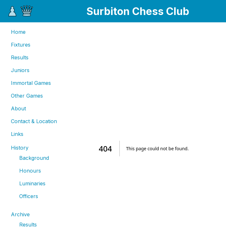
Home (18, 32)
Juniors (20, 70)
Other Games (27, 96)
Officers (28, 196)
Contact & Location (34, 121)
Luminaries (32, 183)
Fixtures (20, 44)
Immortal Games (31, 83)
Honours (30, 170)
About (18, 108)
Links (17, 134)
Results (19, 57)
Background (34, 158)
